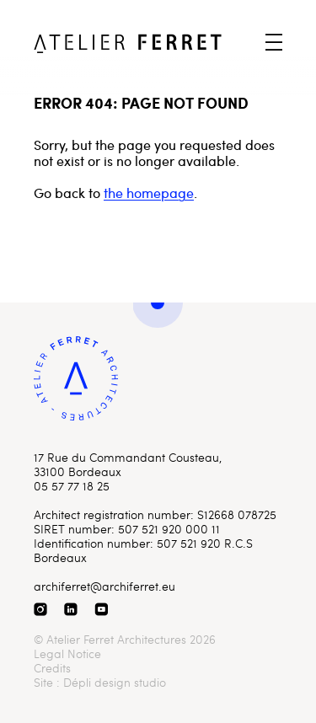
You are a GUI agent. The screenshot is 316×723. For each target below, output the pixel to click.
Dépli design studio (114, 682)
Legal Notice (67, 653)
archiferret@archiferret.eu (104, 586)
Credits (52, 668)
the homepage (149, 192)
